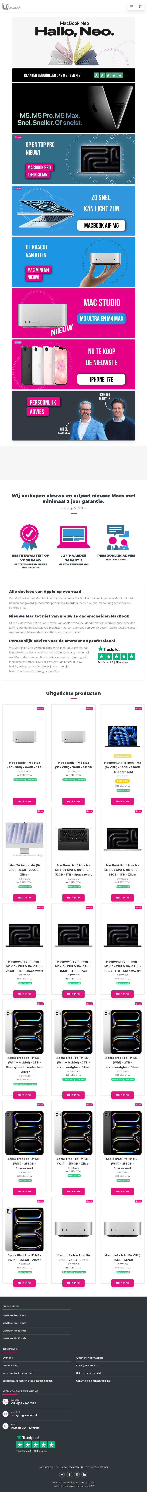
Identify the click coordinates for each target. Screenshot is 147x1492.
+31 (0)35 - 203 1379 (23, 1403)
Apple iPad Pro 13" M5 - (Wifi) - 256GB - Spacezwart (24, 1163)
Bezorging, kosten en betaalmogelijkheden (27, 1380)
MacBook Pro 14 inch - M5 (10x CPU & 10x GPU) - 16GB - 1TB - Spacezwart (122, 966)
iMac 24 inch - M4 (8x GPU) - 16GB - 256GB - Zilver (24, 870)
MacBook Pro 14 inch (14, 1315)
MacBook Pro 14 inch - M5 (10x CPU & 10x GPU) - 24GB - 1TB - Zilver (122, 870)
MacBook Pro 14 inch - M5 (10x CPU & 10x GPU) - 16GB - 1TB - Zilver (73, 966)
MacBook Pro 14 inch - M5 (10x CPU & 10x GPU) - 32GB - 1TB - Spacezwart (73, 870)
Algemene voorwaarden (90, 1357)
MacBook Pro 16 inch (14, 1323)
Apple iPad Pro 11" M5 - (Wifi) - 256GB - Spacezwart (122, 1163)
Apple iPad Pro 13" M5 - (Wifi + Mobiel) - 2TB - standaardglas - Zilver (73, 1062)
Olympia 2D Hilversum (25, 1427)
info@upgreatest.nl (24, 1415)
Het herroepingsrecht (88, 1373)
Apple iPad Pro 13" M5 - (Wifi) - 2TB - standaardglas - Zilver (122, 1062)
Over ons (7, 1357)
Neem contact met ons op (17, 1373)
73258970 (46, 1467)
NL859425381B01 (97, 1467)
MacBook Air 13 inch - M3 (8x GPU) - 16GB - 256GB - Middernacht (122, 767)
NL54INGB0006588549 (69, 1467)
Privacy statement (87, 1365)
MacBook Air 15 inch (14, 1338)
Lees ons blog (10, 1365)
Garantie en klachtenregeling (93, 1380)
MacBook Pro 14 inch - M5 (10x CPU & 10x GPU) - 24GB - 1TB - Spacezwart (24, 966)
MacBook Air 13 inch (14, 1330)
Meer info (24, 801)
